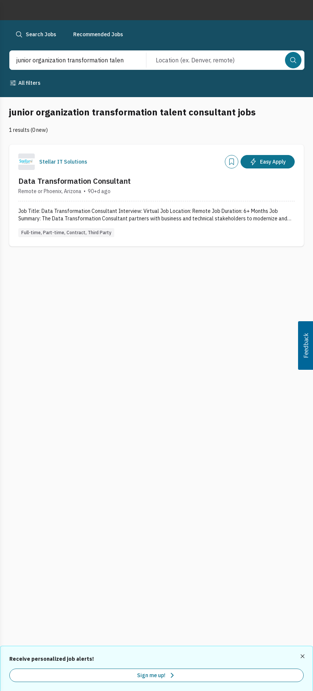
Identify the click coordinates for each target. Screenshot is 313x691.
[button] (305, 345)
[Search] (293, 60)
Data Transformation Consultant (74, 181)
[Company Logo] (26, 162)
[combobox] (70, 60)
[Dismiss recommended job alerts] (303, 656)
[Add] (231, 161)
